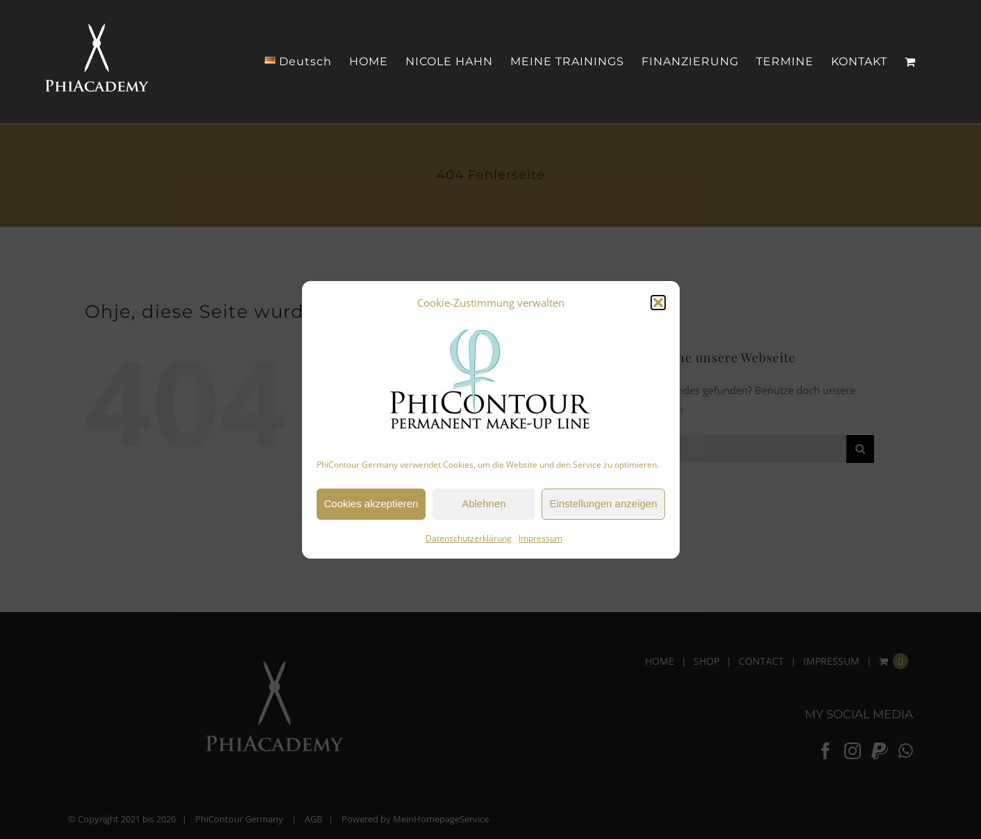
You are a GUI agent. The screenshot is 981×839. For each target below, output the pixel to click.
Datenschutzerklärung (469, 538)
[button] (658, 303)
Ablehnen (483, 503)
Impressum (540, 538)
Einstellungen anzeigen (603, 503)
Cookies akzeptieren (371, 503)
